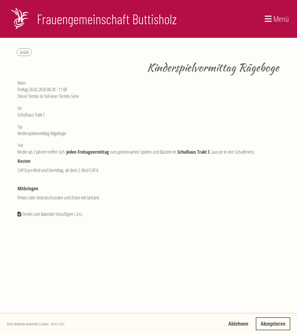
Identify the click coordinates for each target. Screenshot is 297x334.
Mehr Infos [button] (57, 323)
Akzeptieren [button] (273, 323)
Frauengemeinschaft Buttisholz (107, 19)
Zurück (24, 52)
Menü (277, 18)
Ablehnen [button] (238, 323)
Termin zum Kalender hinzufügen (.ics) (52, 214)
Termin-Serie (69, 96)
